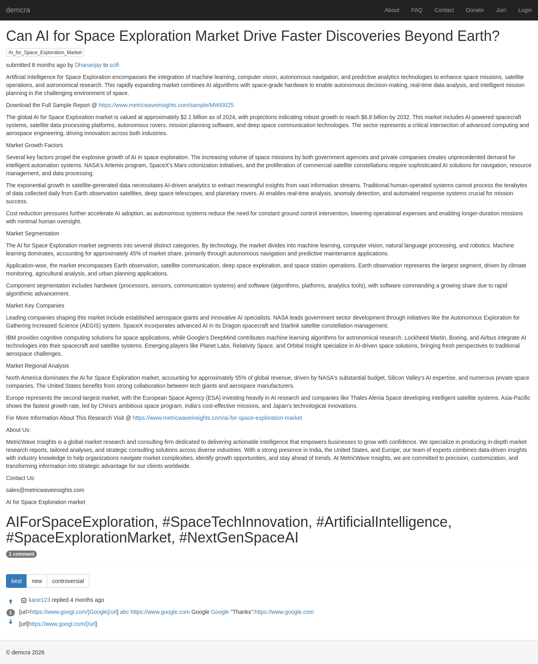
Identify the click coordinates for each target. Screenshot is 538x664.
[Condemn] (10, 622)
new (37, 581)
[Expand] (23, 601)
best (16, 581)
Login (525, 10)
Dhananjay (88, 65)
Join (501, 10)
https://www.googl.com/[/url (61, 624)
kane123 (39, 600)
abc (124, 612)
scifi (114, 65)
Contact (444, 10)
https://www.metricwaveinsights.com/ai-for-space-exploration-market (217, 418)
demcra (18, 10)
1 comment (21, 554)
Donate (475, 10)
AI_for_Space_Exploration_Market (45, 52)
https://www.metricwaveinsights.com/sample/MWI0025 (166, 105)
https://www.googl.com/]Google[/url (73, 612)
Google (220, 612)
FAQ (417, 10)
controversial (68, 581)
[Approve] (10, 602)
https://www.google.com (160, 612)
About (392, 10)
